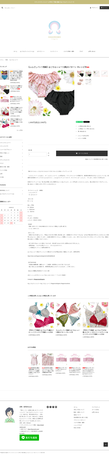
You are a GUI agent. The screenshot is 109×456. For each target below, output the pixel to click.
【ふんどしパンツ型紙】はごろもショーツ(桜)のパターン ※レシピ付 (68, 331)
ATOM (78, 427)
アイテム (104, 7)
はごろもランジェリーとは (27, 51)
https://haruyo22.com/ (33, 429)
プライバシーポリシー (80, 420)
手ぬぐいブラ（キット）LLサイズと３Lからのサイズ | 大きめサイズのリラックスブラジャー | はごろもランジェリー (88, 370)
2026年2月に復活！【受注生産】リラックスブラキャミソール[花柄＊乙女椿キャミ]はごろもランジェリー (34, 371)
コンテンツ (54, 51)
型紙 (7, 59)
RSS (75, 427)
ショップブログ (78, 425)
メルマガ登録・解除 (68, 51)
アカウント (95, 7)
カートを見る (95, 409)
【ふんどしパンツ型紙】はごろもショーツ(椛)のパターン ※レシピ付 (16, 87)
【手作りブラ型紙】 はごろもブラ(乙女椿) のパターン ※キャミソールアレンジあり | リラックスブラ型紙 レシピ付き (16, 110)
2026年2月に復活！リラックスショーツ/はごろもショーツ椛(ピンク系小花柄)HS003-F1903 (47, 370)
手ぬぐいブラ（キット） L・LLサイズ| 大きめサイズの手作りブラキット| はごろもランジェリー (16, 99)
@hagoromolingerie (39, 279)
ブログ (81, 51)
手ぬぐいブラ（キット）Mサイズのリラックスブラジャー (61, 369)
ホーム (15, 51)
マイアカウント (96, 407)
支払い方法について (79, 409)
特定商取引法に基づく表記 (101, 159)
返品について (88, 159)
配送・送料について (79, 412)
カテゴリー (41, 51)
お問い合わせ (91, 51)
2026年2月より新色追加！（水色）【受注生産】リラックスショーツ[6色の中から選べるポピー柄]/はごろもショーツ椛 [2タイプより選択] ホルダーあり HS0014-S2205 (16, 76)
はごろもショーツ (14, 59)
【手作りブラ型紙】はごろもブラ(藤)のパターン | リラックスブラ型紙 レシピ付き (16, 121)
